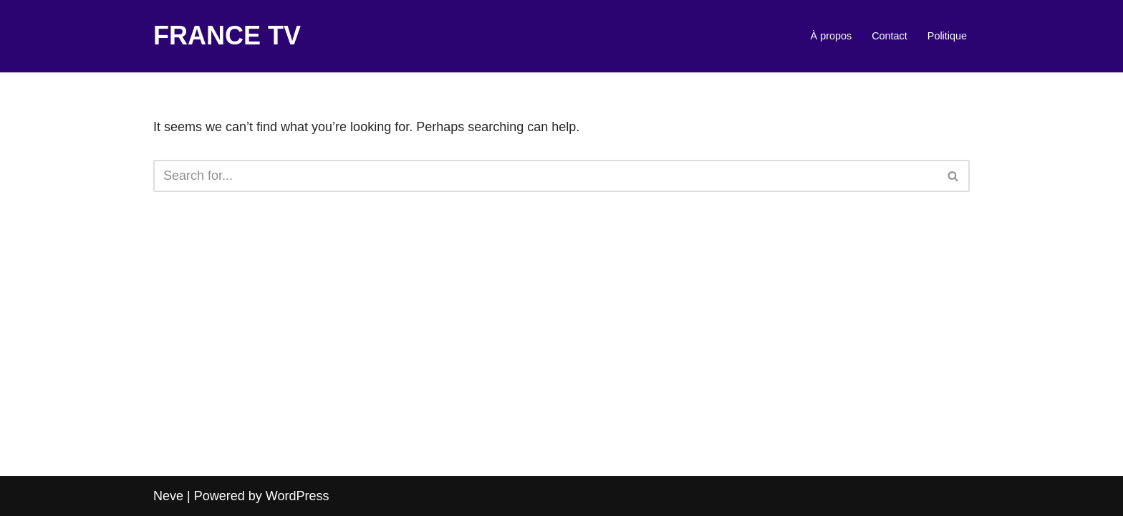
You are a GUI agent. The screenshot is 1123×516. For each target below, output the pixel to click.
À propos (831, 36)
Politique (947, 36)
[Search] (545, 176)
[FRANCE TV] (227, 36)
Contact (889, 36)
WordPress (297, 496)
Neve (168, 496)
